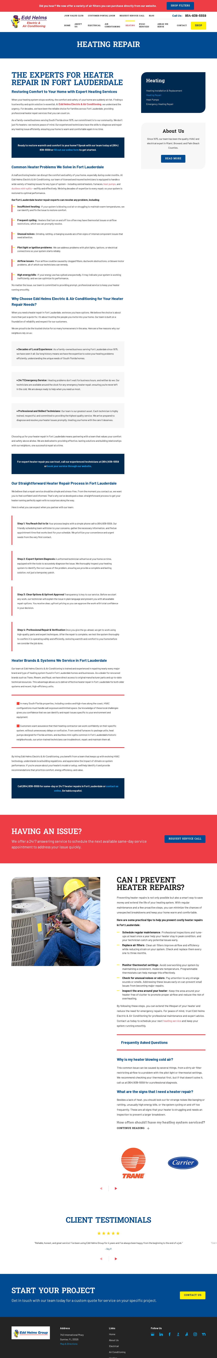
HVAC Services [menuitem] (144, 25)
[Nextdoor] (203, 1334)
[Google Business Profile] (152, 1334)
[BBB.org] (178, 1334)
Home (112, 1334)
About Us (114, 1340)
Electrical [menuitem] (94, 25)
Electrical (114, 1346)
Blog (151, 15)
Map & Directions (69, 1343)
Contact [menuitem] (182, 25)
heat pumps (110, 183)
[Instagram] (195, 1334)
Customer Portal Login (101, 15)
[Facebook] (169, 1334)
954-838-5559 (195, 15)
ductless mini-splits (22, 188)
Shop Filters (180, 6)
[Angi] (186, 1334)
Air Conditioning (117, 1352)
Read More (173, 159)
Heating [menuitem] (130, 25)
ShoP (198, 25)
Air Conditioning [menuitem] (112, 25)
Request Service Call (132, 15)
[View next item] (116, 1188)
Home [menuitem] (67, 25)
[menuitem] (173, 90)
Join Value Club (73, 15)
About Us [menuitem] (78, 25)
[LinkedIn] (161, 1334)
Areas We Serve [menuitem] (162, 25)
